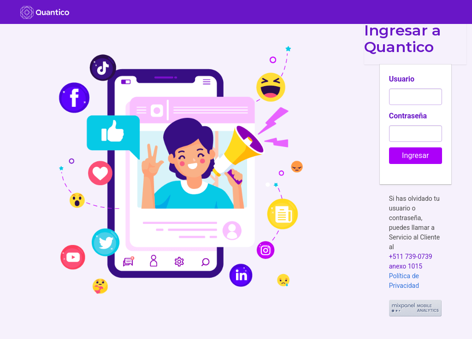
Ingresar (415, 155)
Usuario (401, 79)
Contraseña (408, 115)
